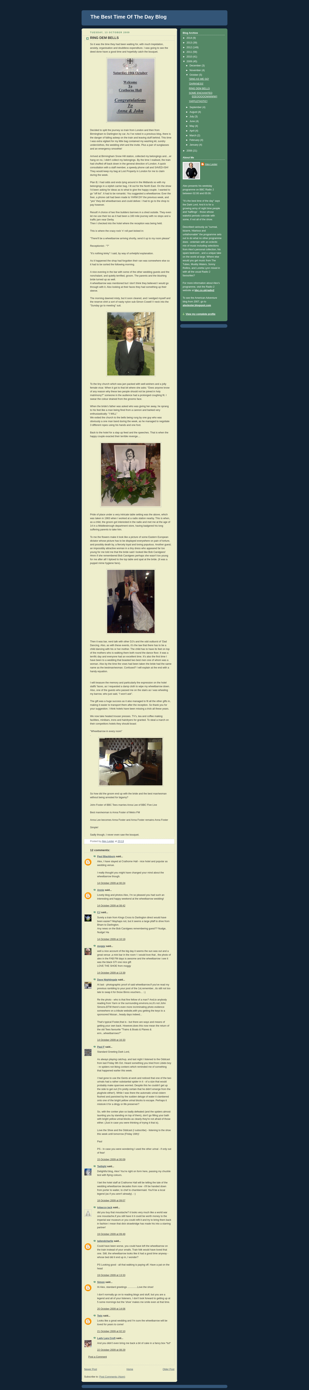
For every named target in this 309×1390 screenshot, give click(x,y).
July (192, 116)
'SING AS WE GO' (199, 79)
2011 (190, 52)
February (195, 140)
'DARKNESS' (196, 83)
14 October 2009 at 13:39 (111, 972)
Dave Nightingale (107, 979)
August (194, 112)
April (192, 130)
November (196, 70)
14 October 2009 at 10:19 (111, 939)
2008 (190, 150)
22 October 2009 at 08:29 (111, 1350)
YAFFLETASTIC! (198, 101)
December (196, 65)
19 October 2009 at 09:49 (111, 1234)
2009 (190, 61)
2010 (190, 56)
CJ (98, 912)
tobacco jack (104, 1207)
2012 (190, 47)
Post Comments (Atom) (112, 1376)
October (194, 74)
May (192, 126)
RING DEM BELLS (199, 88)
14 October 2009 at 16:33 (111, 1040)
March (193, 135)
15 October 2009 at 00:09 (111, 1159)
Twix (99, 1315)
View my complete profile (200, 314)
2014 (190, 38)
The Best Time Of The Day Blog (128, 17)
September (196, 107)
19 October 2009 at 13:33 (111, 1275)
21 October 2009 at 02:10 (111, 1331)
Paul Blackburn (106, 856)
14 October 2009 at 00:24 (111, 883)
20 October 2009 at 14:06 (111, 1308)
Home (130, 1369)
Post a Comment (97, 1356)
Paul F (101, 1047)
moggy (101, 946)
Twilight (101, 1166)
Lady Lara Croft (106, 1338)
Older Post (168, 1369)
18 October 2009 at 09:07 (111, 1200)
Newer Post (90, 1369)
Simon (101, 1282)
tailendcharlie (105, 1241)
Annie (100, 890)
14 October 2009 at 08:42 (111, 905)
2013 (190, 42)
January (194, 144)
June (193, 121)
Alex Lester (211, 164)
